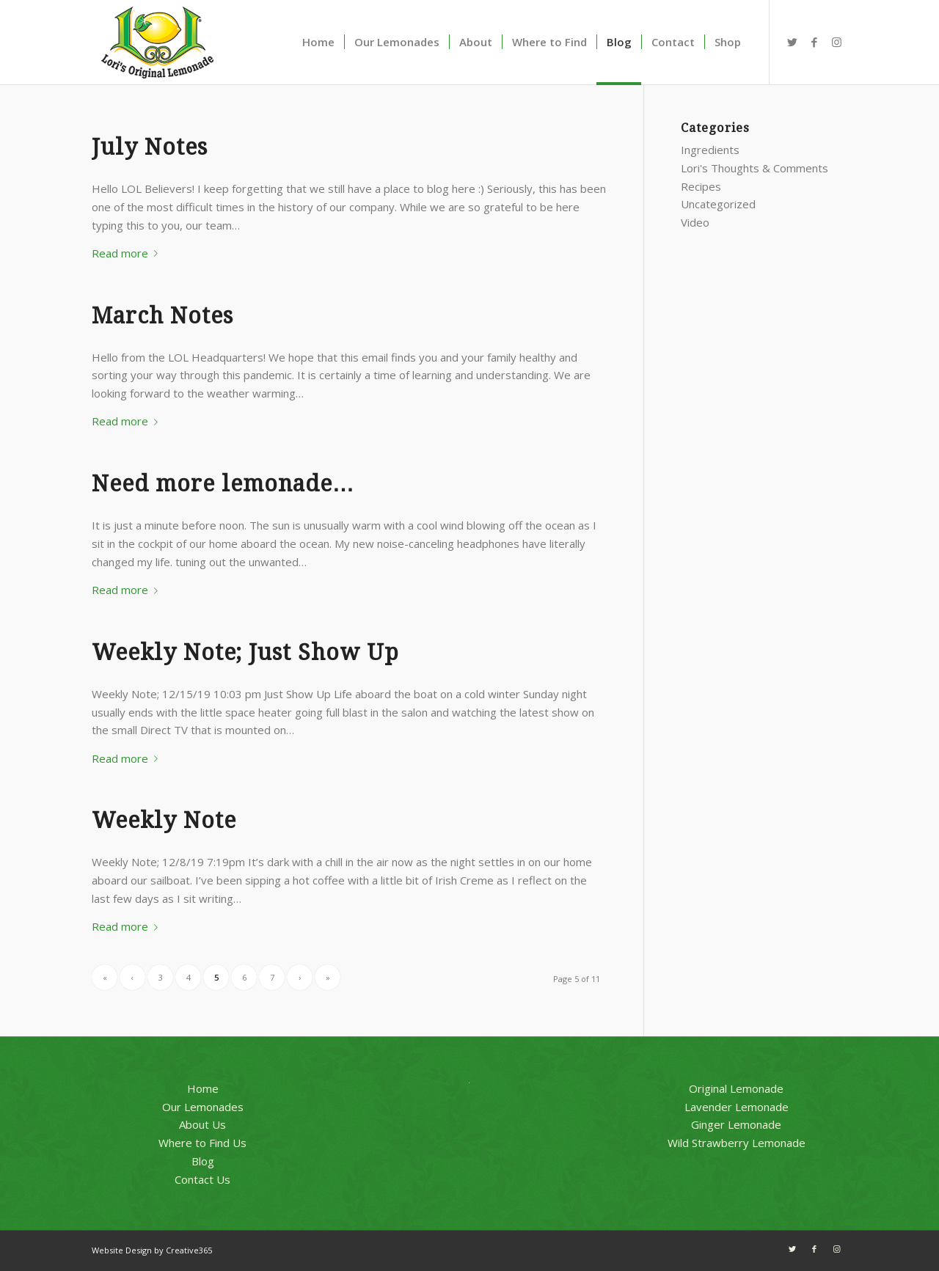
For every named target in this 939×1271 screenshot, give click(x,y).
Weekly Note (164, 820)
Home (203, 1088)
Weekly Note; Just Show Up (245, 652)
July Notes (150, 147)
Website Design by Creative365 (152, 1250)
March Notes (162, 316)
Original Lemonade (736, 1088)
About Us (202, 1124)
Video (695, 222)
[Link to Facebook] (814, 42)
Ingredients (710, 149)
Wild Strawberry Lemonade (736, 1142)
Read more (128, 253)
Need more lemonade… (223, 484)
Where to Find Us (202, 1142)
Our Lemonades (203, 1106)
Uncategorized (718, 204)
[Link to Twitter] (792, 42)
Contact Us (202, 1179)
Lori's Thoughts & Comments (754, 168)
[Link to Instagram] (836, 42)
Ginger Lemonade (736, 1124)
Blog (202, 1161)
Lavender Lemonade (736, 1106)
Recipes (701, 186)
